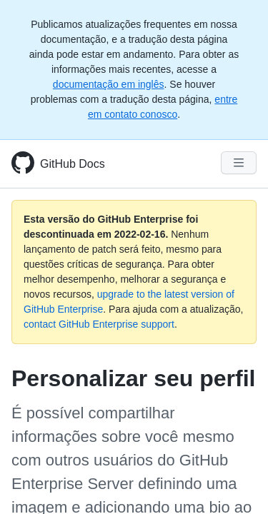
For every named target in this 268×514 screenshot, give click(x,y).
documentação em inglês (108, 84)
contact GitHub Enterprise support (99, 324)
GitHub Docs (72, 164)
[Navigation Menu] (239, 162)
